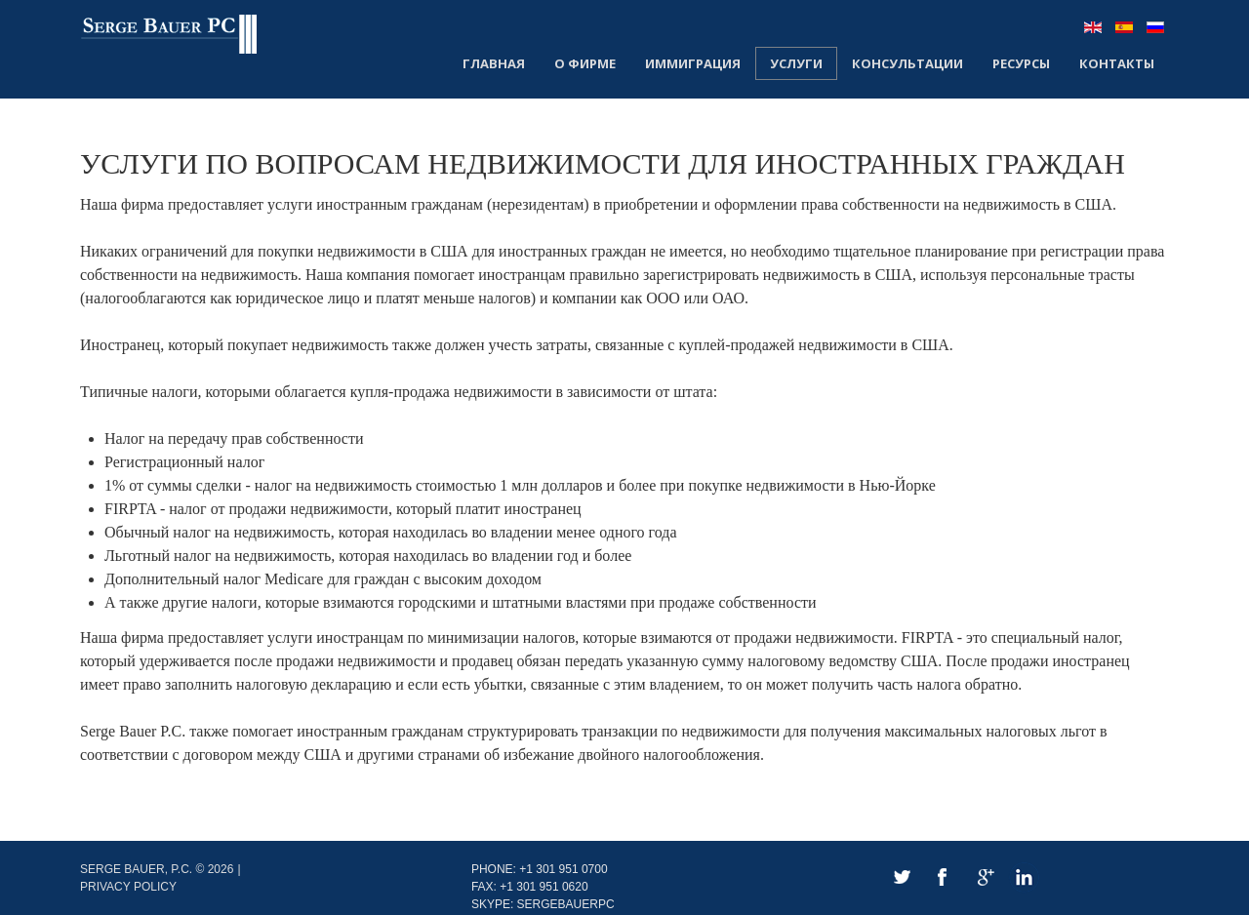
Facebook (942, 877)
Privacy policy (128, 887)
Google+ (983, 877)
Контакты (1116, 63)
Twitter (901, 877)
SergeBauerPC (566, 904)
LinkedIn (1024, 877)
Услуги (796, 63)
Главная (494, 63)
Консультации (907, 63)
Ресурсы (1021, 63)
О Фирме (585, 63)
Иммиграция (693, 63)
